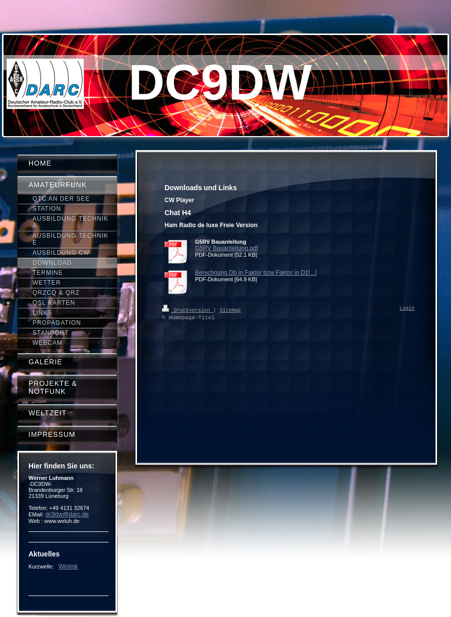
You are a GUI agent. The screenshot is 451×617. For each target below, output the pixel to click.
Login (407, 308)
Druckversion (187, 309)
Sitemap (230, 309)
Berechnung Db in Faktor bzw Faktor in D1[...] (255, 272)
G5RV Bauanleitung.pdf (226, 248)
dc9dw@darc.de (67, 514)
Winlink (68, 566)
